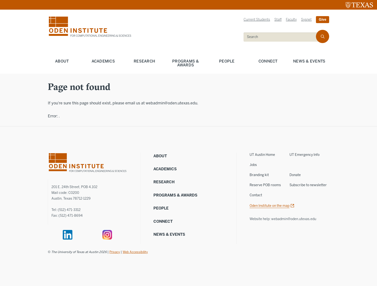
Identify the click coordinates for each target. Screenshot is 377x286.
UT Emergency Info (304, 155)
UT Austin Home (262, 155)
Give (322, 20)
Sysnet (306, 20)
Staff (278, 20)
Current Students (257, 20)
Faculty (291, 20)
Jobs (253, 165)
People (227, 61)
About (62, 61)
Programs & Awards (185, 63)
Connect (268, 61)
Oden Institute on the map (269, 206)
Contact (256, 195)
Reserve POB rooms (265, 185)
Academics (103, 61)
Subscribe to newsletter (308, 185)
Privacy (114, 252)
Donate (295, 175)
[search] (283, 37)
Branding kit (259, 175)
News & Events (309, 61)
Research (144, 61)
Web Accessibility (135, 252)
